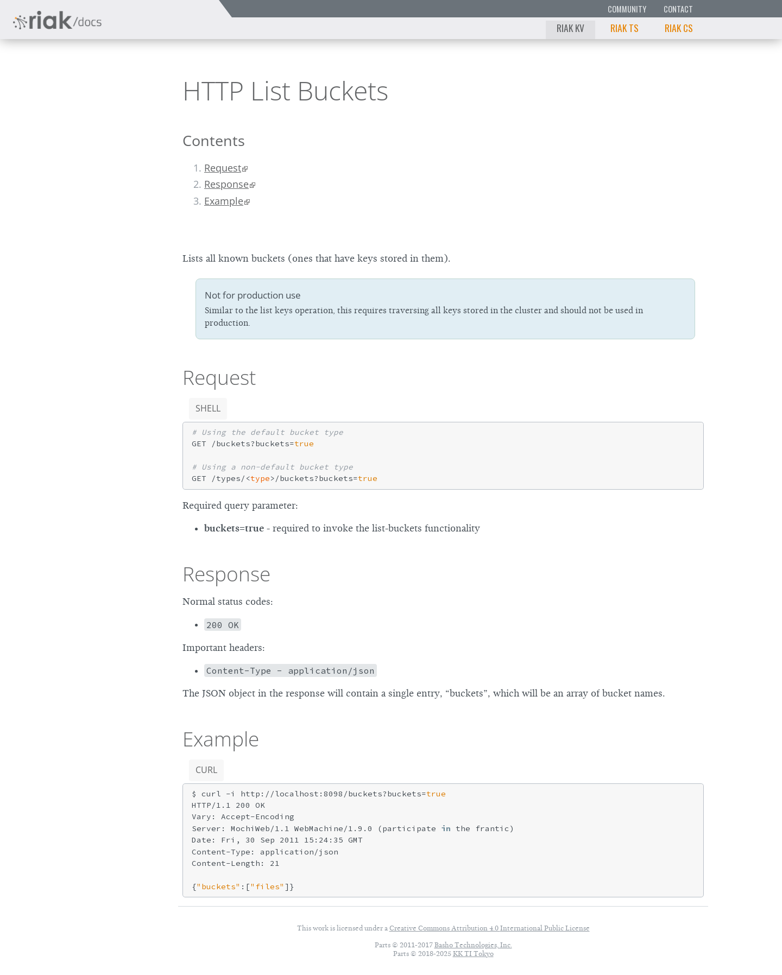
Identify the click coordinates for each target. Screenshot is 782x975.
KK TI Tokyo (473, 953)
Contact (678, 9)
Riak (46, 88)
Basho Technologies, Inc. (473, 945)
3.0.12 (108, 90)
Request (222, 167)
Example (223, 200)
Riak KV (570, 28)
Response (226, 184)
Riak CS (679, 28)
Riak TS (624, 28)
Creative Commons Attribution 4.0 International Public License (489, 928)
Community (627, 9)
